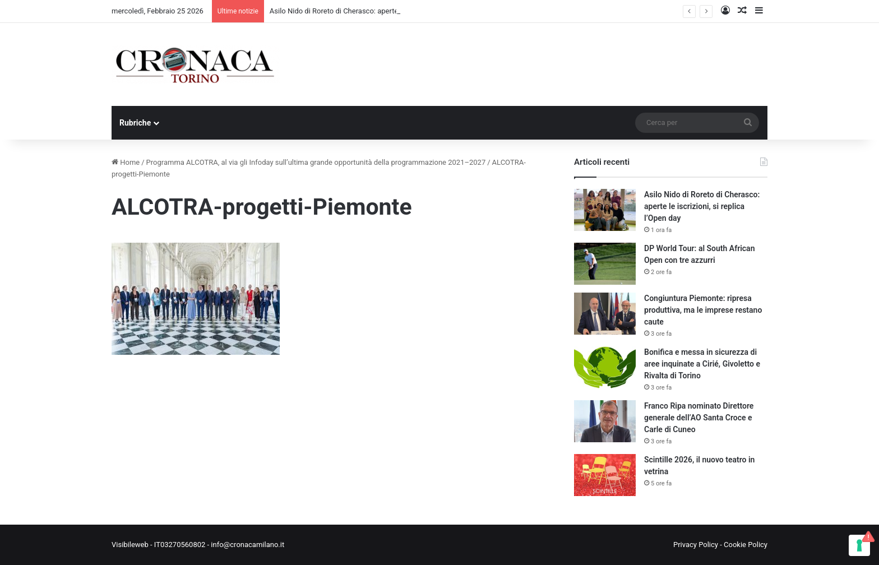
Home (126, 162)
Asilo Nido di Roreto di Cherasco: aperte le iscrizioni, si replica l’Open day (702, 206)
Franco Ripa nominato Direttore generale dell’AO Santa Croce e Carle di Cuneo (698, 417)
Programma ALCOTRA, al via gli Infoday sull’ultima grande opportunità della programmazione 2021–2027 (316, 162)
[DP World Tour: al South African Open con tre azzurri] (605, 264)
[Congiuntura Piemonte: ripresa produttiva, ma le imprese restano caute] (605, 314)
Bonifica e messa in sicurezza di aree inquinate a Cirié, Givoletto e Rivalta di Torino (702, 364)
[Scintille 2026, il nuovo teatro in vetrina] (605, 475)
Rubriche (135, 122)
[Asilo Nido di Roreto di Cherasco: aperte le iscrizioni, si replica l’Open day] (605, 210)
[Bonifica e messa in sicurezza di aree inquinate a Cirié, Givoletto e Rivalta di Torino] (605, 367)
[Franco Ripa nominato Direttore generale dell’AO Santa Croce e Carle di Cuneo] (605, 421)
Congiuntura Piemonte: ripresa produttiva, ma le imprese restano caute (703, 310)
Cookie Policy (745, 544)
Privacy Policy (695, 544)
